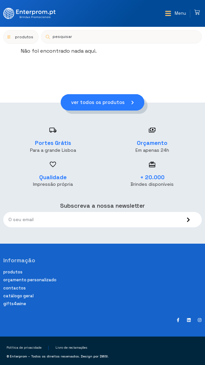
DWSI (104, 356)
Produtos (13, 272)
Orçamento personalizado (29, 280)
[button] (175, 13)
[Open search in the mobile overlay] (121, 36)
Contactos (14, 288)
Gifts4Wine (14, 303)
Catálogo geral (18, 296)
